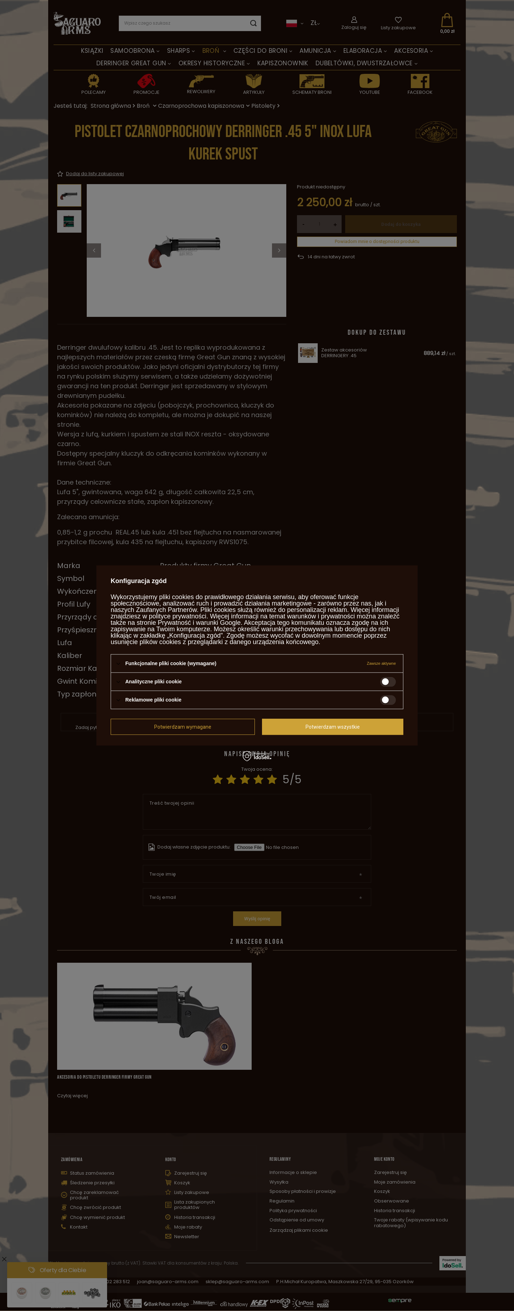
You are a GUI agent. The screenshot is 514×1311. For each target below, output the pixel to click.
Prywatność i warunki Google (199, 622)
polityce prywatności (177, 616)
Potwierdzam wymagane (182, 727)
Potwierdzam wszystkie (333, 727)
